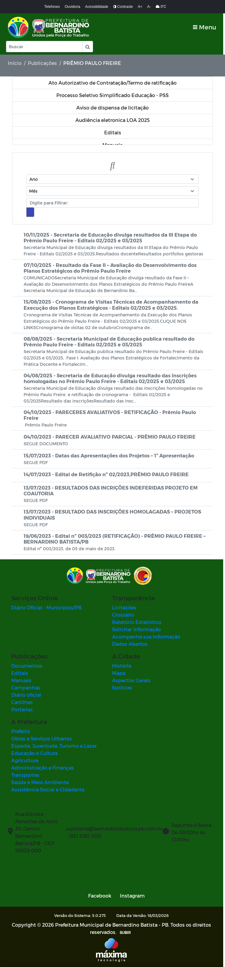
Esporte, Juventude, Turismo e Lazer (54, 746)
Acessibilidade (96, 7)
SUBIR (126, 932)
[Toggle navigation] (206, 27)
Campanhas (25, 687)
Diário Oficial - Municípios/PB (46, 607)
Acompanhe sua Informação (147, 636)
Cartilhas (22, 702)
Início (15, 63)
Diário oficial (26, 695)
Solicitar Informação (137, 629)
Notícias (123, 687)
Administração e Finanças (42, 767)
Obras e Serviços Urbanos (41, 738)
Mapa (120, 673)
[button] (87, 47)
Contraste (123, 7)
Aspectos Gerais (132, 680)
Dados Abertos (131, 644)
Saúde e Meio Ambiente (40, 782)
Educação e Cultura (34, 753)
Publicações (42, 63)
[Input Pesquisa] (44, 47)
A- (149, 7)
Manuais (21, 680)
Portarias (22, 709)
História (122, 666)
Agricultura (24, 760)
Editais (19, 673)
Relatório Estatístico (138, 622)
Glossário (124, 615)
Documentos (26, 666)
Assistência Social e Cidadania (47, 789)
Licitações (125, 607)
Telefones (52, 7)
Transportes (25, 775)
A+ (140, 7)
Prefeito (20, 731)
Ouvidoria (72, 7)
